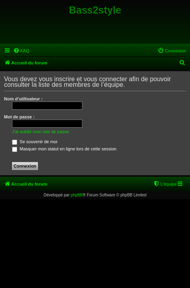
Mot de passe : (19, 116)
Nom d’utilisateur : (23, 98)
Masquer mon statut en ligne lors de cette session (64, 148)
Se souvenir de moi (34, 141)
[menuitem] (21, 51)
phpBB (77, 195)
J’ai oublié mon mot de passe (40, 131)
